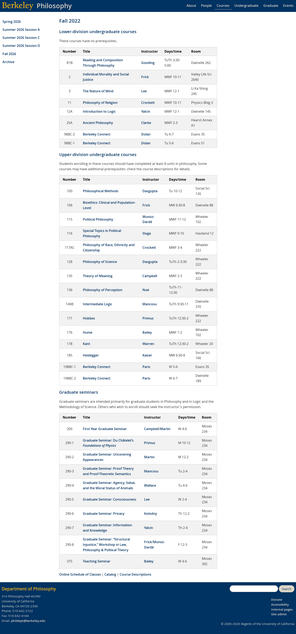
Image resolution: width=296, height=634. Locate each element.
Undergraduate (246, 5)
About (191, 5)
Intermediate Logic (97, 304)
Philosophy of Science (100, 261)
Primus (148, 318)
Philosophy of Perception (102, 290)
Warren (148, 343)
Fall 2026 (9, 54)
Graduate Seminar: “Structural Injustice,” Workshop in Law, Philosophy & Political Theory (106, 544)
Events (288, 5)
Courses (223, 5)
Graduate (270, 5)
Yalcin (145, 111)
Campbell (149, 276)
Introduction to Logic (99, 111)
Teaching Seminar (96, 561)
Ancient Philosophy (98, 122)
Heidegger (91, 355)
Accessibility (280, 604)
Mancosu (149, 304)
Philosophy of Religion (100, 102)
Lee (144, 91)
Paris (146, 366)
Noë (145, 290)
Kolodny (150, 513)
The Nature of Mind (98, 91)
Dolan (145, 134)
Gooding (148, 62)
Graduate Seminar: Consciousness (109, 499)
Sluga (146, 233)
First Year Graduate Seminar (105, 429)
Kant (86, 343)
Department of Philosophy (29, 589)
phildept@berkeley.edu (28, 621)
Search (286, 589)
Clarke (146, 122)
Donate (276, 600)
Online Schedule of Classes (80, 574)
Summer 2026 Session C (21, 37)
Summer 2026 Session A (21, 29)
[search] (254, 588)
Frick (145, 77)
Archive (8, 62)
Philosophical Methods (100, 191)
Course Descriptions (135, 574)
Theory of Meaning (97, 276)
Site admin (279, 614)
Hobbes (89, 318)
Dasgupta (149, 191)
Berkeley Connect (96, 134)
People (206, 5)
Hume (87, 332)
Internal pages (282, 609)
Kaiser (147, 355)
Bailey (147, 332)
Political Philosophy (98, 219)
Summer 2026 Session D (21, 45)
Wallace (150, 485)
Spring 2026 (11, 21)
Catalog (110, 574)
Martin (165, 429)
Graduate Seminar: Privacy (104, 513)
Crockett (148, 102)
